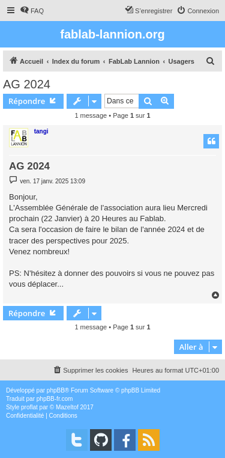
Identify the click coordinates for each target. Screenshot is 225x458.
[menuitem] (32, 11)
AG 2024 (26, 84)
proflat (29, 407)
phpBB (56, 390)
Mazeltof (67, 407)
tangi (41, 131)
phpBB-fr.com (55, 398)
